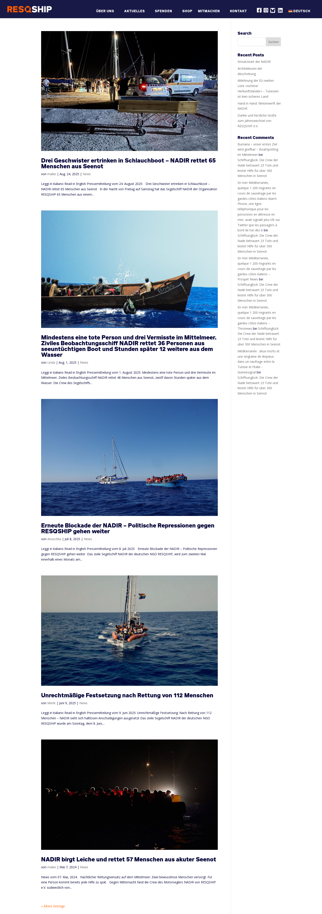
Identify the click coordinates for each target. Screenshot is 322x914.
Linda (51, 362)
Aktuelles (134, 11)
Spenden (163, 11)
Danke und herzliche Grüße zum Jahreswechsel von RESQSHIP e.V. (257, 120)
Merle (51, 703)
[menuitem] (301, 13)
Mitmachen (209, 11)
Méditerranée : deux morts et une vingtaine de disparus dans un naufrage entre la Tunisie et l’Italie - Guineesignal (259, 361)
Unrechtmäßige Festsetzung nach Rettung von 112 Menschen (127, 695)
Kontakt (238, 11)
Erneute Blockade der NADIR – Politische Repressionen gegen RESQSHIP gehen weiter (127, 528)
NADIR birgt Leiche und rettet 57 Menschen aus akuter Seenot (128, 859)
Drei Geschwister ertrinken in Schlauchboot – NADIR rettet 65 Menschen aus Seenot (128, 163)
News (87, 174)
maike (51, 174)
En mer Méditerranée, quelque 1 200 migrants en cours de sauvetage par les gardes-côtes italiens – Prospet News (257, 268)
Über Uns (105, 11)
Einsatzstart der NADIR (254, 61)
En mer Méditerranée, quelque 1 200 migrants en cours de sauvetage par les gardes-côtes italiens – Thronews (257, 317)
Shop (187, 11)
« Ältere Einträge (53, 906)
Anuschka (54, 539)
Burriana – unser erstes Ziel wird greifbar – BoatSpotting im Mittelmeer (258, 149)
